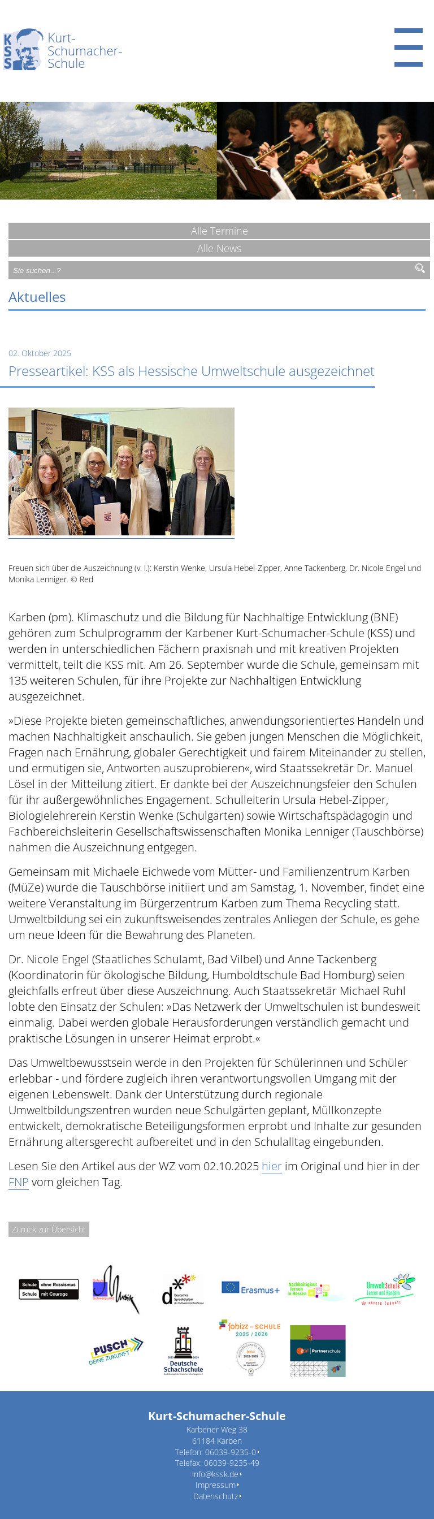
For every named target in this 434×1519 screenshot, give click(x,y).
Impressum (216, 1484)
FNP (18, 1181)
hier (272, 1166)
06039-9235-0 (230, 1452)
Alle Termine (219, 230)
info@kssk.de (215, 1474)
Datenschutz (215, 1496)
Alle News (219, 248)
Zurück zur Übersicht (49, 1229)
